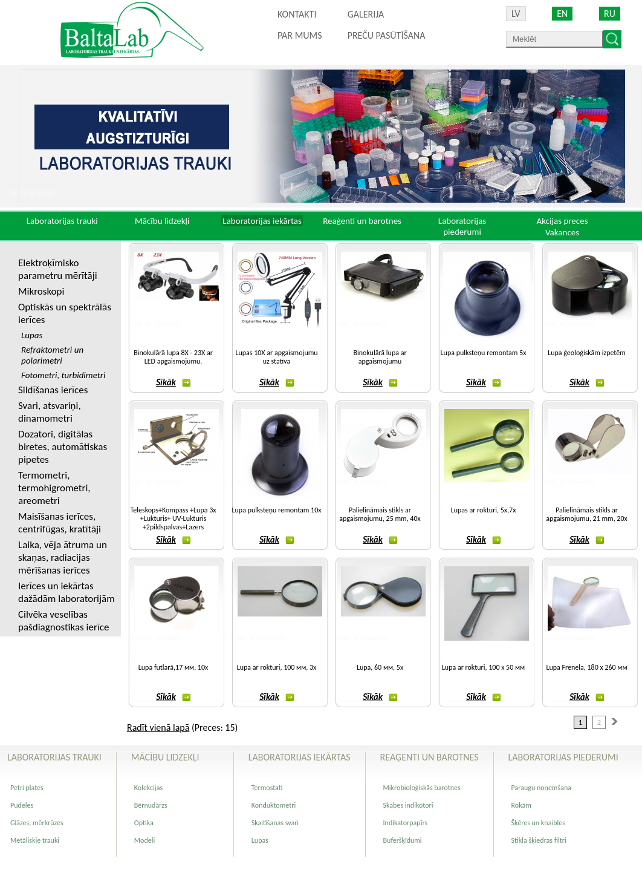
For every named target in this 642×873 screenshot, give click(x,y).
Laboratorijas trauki (62, 220)
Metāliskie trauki (34, 840)
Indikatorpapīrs (405, 823)
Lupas (259, 840)
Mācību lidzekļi (162, 220)
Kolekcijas (148, 787)
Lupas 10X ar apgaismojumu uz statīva (276, 356)
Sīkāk (173, 382)
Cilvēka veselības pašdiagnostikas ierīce (63, 620)
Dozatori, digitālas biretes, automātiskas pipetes (62, 447)
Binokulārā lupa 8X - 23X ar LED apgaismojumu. (173, 356)
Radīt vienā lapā (158, 727)
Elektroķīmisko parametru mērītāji (57, 269)
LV (515, 13)
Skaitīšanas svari (275, 823)
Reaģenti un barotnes (362, 220)
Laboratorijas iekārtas (262, 220)
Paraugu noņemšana (541, 787)
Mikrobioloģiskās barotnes (422, 787)
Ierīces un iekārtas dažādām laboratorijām (66, 592)
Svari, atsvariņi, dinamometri (49, 412)
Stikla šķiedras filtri (538, 840)
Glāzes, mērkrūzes (36, 823)
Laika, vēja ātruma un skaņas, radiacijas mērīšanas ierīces (62, 557)
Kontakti (296, 14)
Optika (144, 823)
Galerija (366, 14)
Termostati (267, 787)
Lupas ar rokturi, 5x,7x (483, 510)
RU (609, 13)
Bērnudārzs (150, 805)
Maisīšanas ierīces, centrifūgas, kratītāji (59, 522)
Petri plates (27, 787)
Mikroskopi (41, 291)
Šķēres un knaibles (538, 823)
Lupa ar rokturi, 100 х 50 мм (483, 667)
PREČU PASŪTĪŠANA (387, 35)
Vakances (562, 232)
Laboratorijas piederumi (462, 226)
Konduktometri (273, 805)
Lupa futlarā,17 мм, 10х (173, 667)
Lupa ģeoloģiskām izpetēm (587, 352)
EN (562, 13)
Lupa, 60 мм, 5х (380, 667)
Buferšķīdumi (402, 840)
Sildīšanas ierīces (53, 390)
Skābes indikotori (408, 805)
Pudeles (21, 805)
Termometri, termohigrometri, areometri (54, 488)
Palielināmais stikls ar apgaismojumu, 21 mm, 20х (586, 514)
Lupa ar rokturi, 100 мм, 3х (277, 667)
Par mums (299, 35)
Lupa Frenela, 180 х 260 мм (586, 667)
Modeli (144, 840)
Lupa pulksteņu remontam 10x (277, 510)
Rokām (521, 805)
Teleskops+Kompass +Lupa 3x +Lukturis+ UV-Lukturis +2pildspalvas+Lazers (173, 518)
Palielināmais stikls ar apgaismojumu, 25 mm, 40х (379, 514)
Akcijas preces (562, 220)
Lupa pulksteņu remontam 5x (484, 352)
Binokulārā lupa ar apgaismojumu (379, 356)
